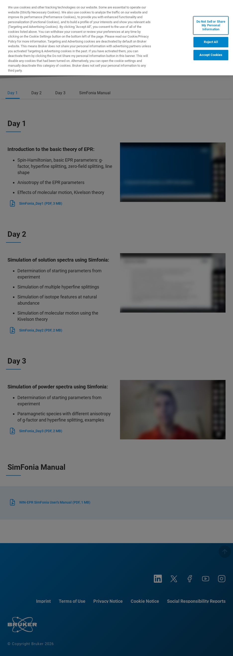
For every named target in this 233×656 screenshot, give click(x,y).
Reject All (211, 42)
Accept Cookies (211, 55)
